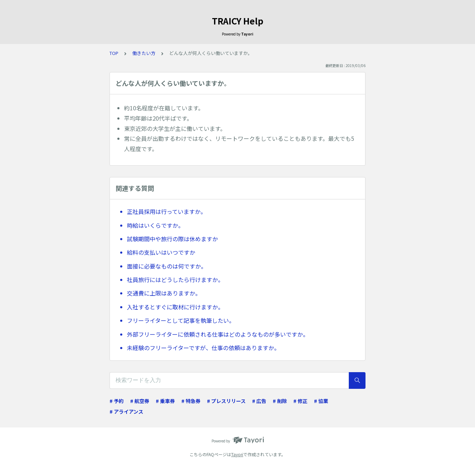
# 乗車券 (165, 400)
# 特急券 (191, 400)
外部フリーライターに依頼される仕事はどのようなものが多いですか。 (218, 334)
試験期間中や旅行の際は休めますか (172, 239)
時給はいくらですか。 (155, 225)
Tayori (237, 454)
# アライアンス (126, 411)
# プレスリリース (226, 400)
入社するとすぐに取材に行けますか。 (175, 307)
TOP (114, 53)
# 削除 (280, 400)
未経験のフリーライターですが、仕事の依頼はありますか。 (203, 347)
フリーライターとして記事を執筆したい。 (181, 320)
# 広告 (259, 400)
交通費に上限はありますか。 (164, 293)
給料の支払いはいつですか (161, 252)
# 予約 (117, 400)
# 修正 (300, 400)
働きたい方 (143, 53)
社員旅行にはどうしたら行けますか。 (175, 279)
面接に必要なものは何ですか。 (167, 266)
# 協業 (321, 400)
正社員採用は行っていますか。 (166, 211)
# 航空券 (139, 400)
